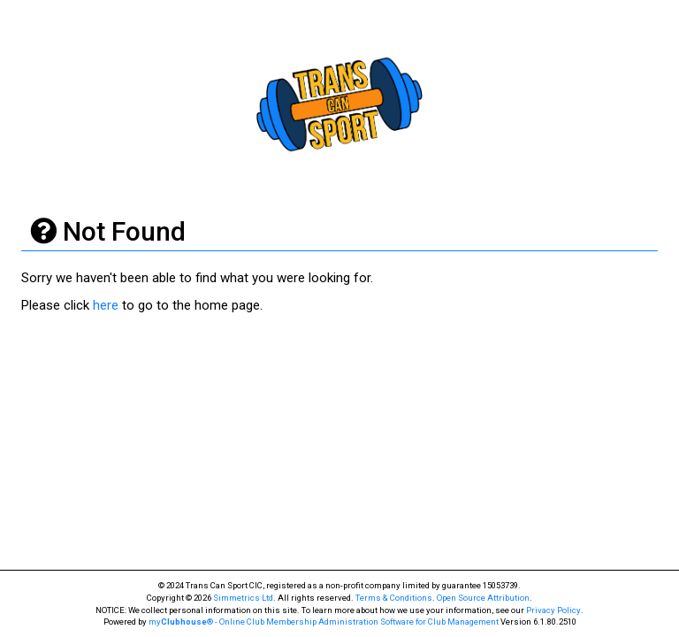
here (105, 305)
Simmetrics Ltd (243, 597)
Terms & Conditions (393, 597)
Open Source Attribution (483, 597)
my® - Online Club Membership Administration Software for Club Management (324, 621)
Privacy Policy (553, 610)
